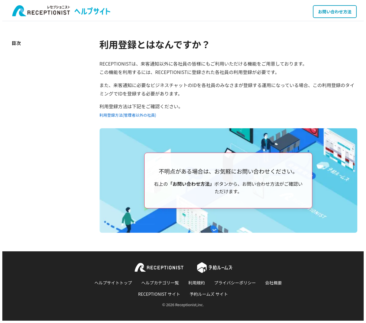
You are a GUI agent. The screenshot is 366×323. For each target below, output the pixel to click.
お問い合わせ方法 (334, 11)
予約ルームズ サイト (209, 294)
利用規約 (196, 282)
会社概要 (273, 282)
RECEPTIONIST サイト (159, 294)
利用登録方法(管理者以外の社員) (128, 115)
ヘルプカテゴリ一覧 (160, 282)
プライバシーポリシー (235, 282)
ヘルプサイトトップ (113, 282)
